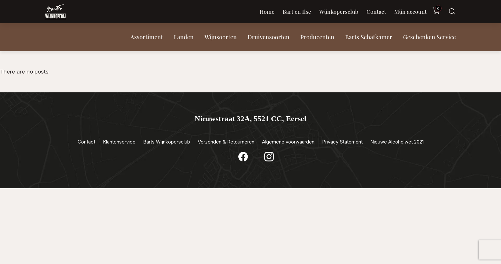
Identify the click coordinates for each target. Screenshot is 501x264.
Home (266, 11)
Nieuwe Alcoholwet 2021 (397, 142)
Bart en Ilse (296, 11)
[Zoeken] (452, 12)
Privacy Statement (342, 142)
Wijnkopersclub (338, 11)
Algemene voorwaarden (288, 142)
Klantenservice (119, 142)
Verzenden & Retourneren (226, 142)
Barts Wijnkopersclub (166, 142)
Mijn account (410, 11)
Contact (376, 11)
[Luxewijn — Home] (55, 11)
